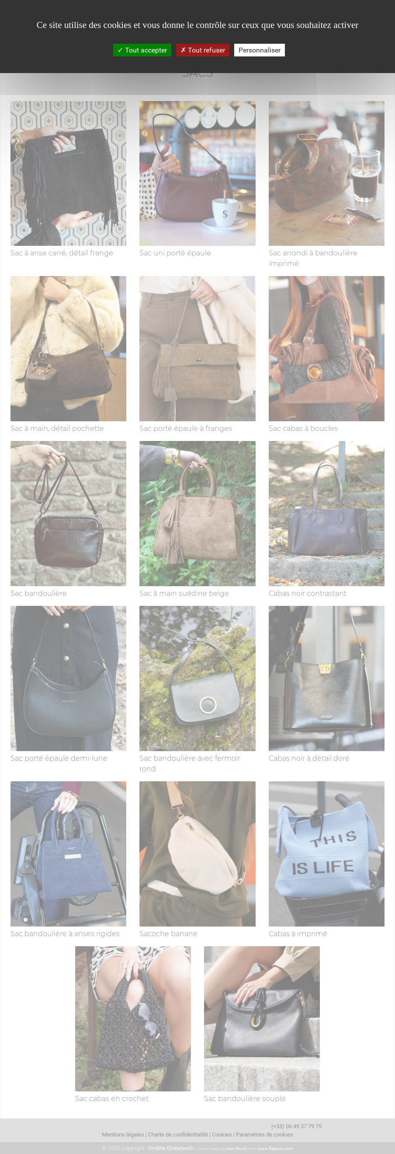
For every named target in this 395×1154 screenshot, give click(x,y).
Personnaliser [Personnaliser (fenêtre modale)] (260, 50)
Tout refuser (202, 50)
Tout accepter (142, 50)
